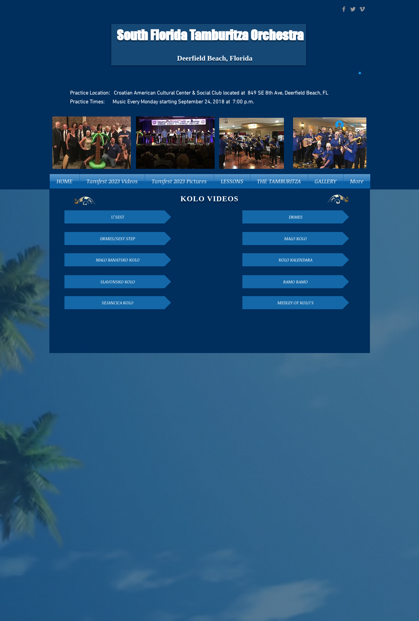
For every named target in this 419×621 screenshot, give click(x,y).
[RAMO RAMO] (295, 281)
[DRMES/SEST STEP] (117, 238)
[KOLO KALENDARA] (295, 259)
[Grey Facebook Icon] (343, 9)
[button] (359, 72)
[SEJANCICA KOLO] (117, 302)
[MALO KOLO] (295, 238)
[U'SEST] (117, 216)
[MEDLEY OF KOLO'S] (295, 302)
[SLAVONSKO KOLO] (117, 281)
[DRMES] (295, 216)
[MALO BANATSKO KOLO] (117, 259)
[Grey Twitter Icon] (353, 9)
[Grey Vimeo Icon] (362, 9)
